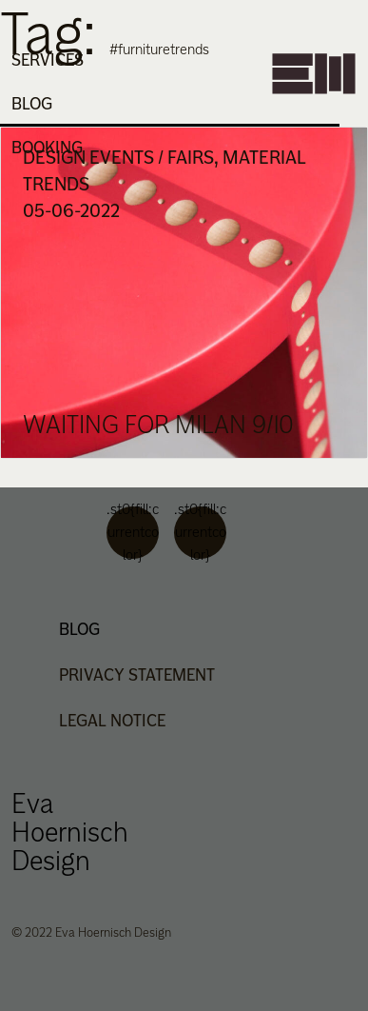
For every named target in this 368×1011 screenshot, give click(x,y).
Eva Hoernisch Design (69, 831)
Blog (31, 103)
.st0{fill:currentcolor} (133, 532)
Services (47, 60)
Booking (47, 147)
